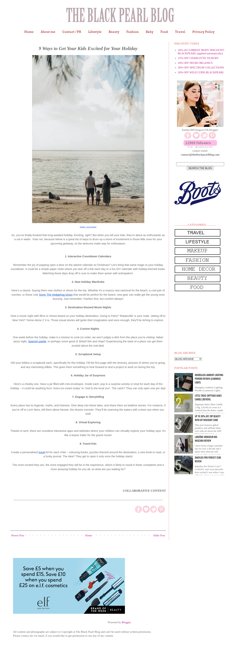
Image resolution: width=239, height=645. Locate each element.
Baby (149, 32)
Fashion (132, 32)
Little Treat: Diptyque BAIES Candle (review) (208, 397)
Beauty (114, 32)
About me (48, 32)
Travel (180, 32)
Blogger (126, 622)
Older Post (159, 535)
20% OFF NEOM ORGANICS (195, 62)
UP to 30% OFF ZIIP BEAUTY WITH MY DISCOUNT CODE (207, 418)
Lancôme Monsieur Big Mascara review (206, 438)
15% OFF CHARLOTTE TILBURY (198, 58)
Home (29, 32)
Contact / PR (71, 32)
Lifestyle (95, 32)
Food (164, 32)
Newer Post (17, 535)
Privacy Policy (203, 32)
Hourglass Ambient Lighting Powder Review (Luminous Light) (209, 378)
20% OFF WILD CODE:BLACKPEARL (201, 72)
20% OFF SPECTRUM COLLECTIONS (201, 67)
